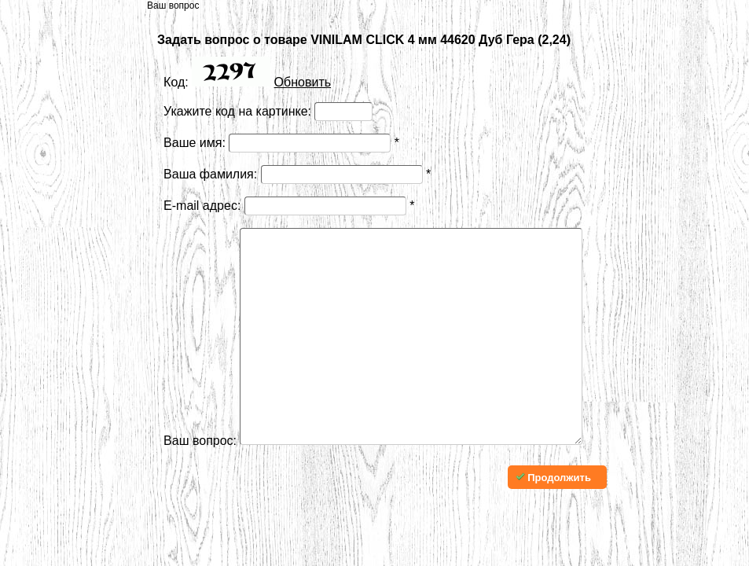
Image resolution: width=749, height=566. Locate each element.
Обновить (302, 82)
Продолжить (553, 525)
